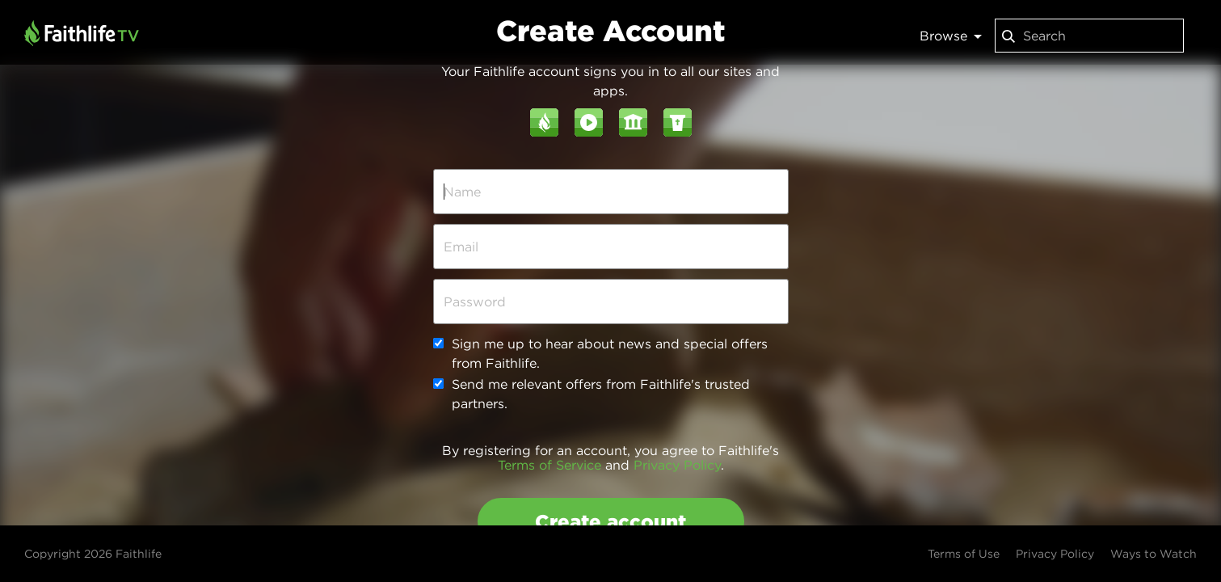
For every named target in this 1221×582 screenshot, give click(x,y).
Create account (610, 521)
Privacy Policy (677, 465)
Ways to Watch (1153, 553)
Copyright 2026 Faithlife (93, 553)
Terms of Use (964, 553)
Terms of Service (549, 465)
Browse (951, 35)
